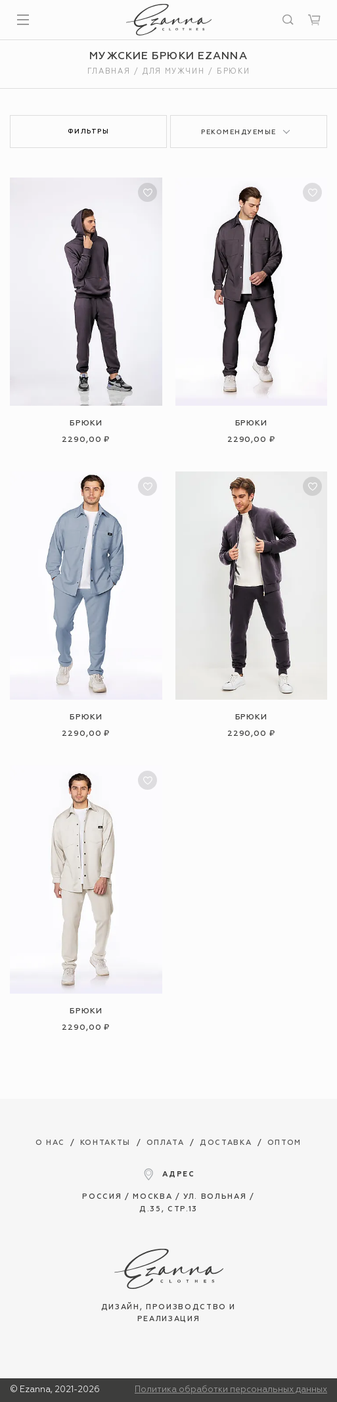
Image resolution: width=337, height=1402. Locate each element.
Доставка (226, 1142)
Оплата (165, 1142)
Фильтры (89, 131)
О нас (49, 1142)
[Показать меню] (23, 20)
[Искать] (288, 20)
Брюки (86, 423)
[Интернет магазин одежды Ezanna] (168, 19)
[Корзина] (314, 20)
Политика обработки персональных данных (231, 1390)
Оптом (284, 1142)
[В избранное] (147, 192)
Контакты (105, 1142)
